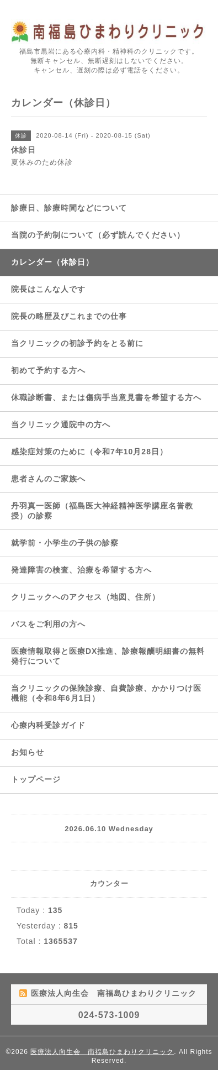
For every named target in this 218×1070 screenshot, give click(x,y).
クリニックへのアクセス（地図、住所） (85, 596)
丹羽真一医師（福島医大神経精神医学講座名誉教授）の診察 (102, 510)
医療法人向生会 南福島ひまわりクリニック (102, 1052)
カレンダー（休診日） (52, 262)
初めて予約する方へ (48, 370)
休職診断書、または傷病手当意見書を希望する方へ (106, 397)
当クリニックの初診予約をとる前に (77, 343)
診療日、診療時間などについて (69, 207)
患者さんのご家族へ (48, 478)
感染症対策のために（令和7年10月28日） (89, 451)
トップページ (36, 779)
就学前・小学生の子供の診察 (65, 542)
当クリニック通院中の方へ (60, 424)
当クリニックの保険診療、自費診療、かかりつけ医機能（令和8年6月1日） (106, 693)
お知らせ (27, 752)
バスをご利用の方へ (48, 624)
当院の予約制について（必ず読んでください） (98, 234)
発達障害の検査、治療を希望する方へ (81, 569)
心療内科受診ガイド (48, 725)
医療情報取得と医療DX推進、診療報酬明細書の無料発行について (108, 656)
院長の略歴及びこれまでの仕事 (69, 316)
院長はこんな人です (48, 289)
